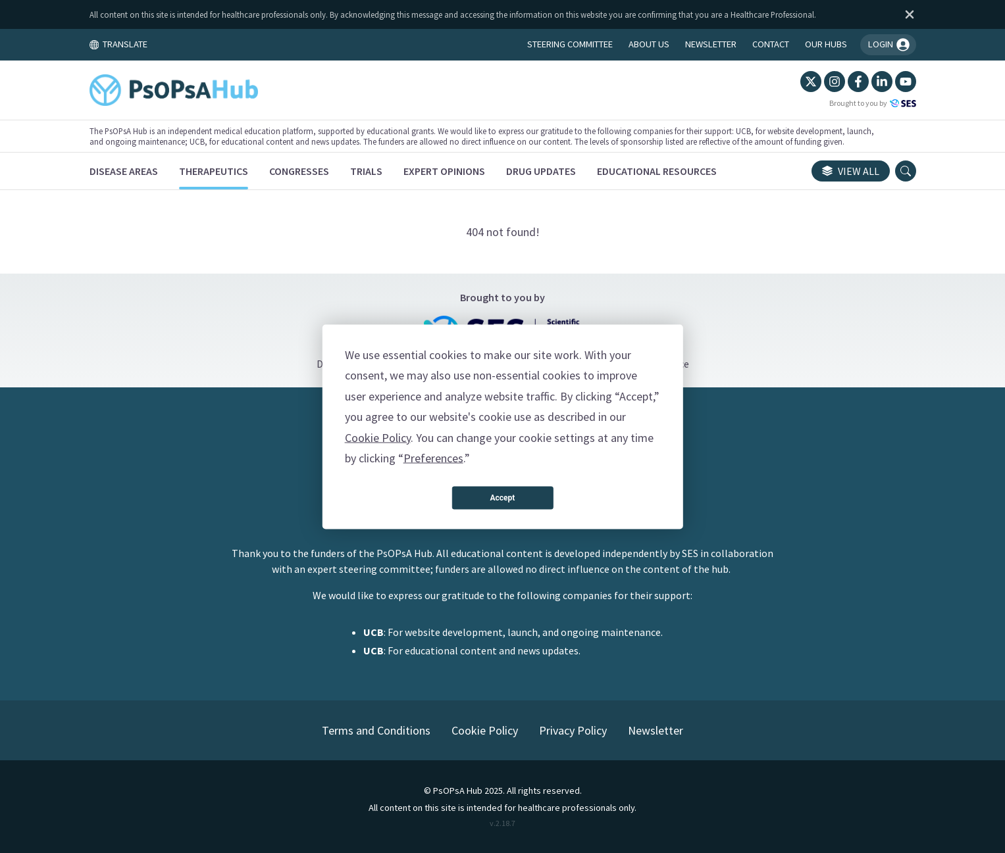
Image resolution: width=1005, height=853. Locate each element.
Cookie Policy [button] (378, 437)
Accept (502, 497)
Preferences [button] (433, 458)
